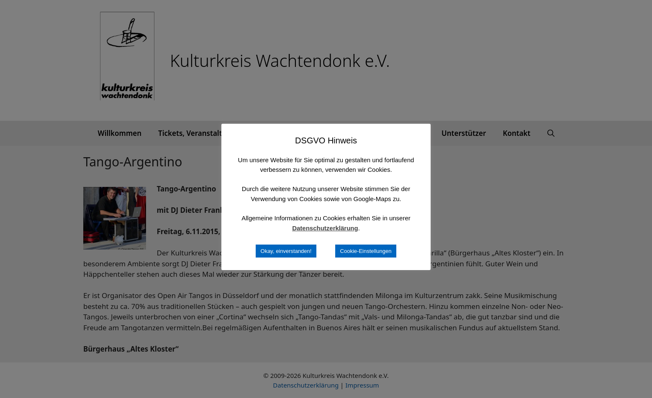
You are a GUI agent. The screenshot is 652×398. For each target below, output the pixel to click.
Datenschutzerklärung (325, 228)
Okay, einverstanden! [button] (286, 251)
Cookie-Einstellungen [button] (366, 251)
